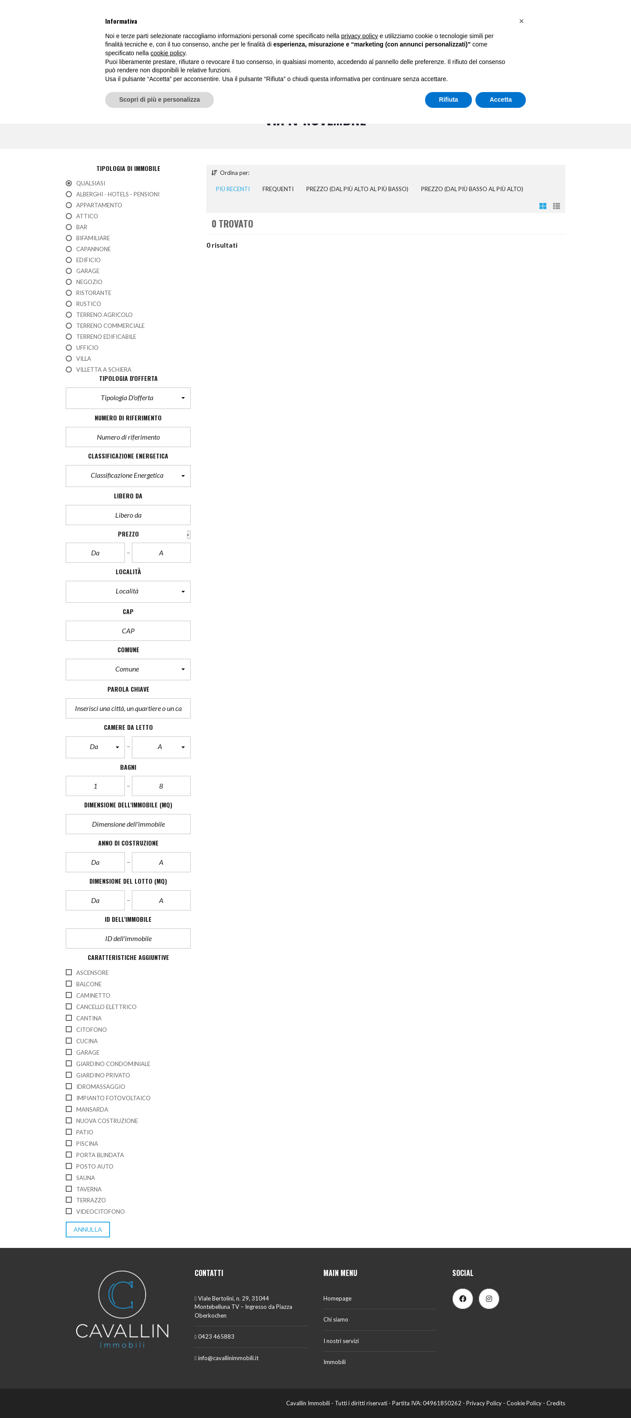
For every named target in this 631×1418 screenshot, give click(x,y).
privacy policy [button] (359, 35)
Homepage (337, 1298)
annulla (88, 1229)
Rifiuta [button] (448, 99)
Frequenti (278, 188)
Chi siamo (335, 1319)
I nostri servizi (341, 1340)
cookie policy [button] (168, 53)
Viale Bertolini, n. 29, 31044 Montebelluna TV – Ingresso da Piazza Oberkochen (243, 1307)
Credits (555, 1403)
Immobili (334, 1361)
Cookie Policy (524, 1403)
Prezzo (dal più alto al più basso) (357, 188)
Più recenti (233, 188)
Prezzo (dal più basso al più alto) (472, 188)
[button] (128, 398)
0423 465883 (214, 1336)
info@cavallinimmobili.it (227, 1357)
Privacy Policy (484, 1403)
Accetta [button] (500, 99)
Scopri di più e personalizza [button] (159, 99)
